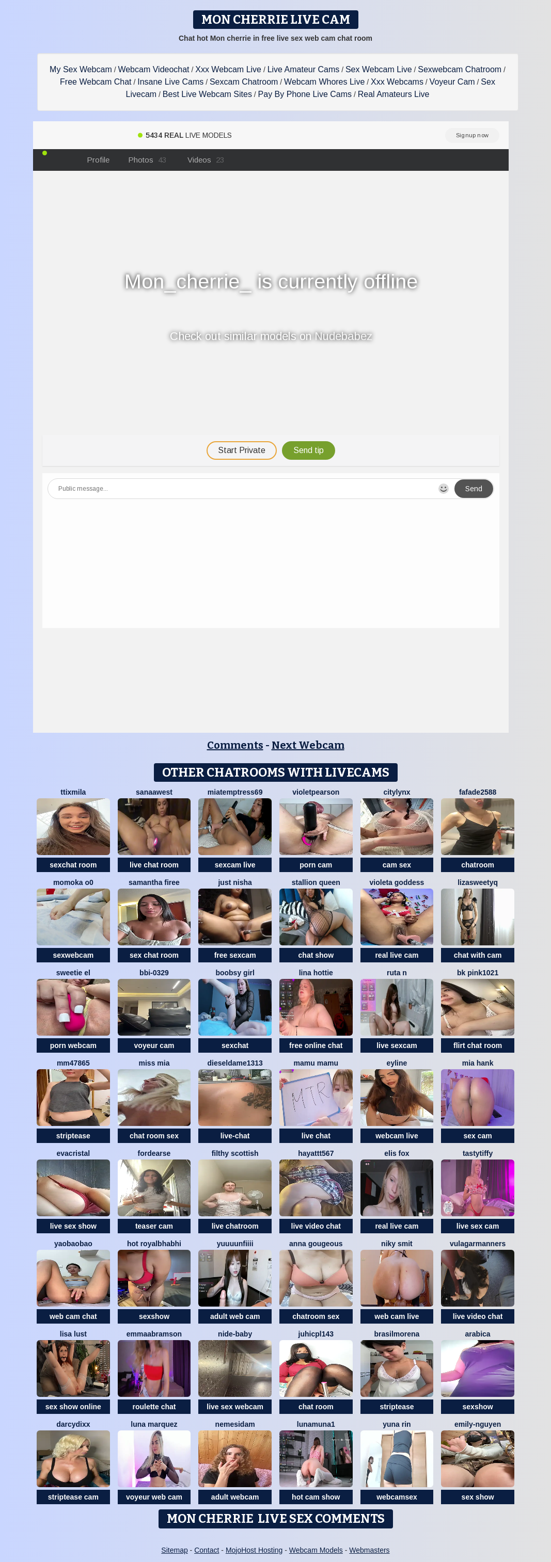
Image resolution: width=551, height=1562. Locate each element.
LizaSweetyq (478, 882)
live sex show (73, 1226)
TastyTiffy (478, 1153)
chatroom (477, 865)
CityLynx (396, 792)
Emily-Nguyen (477, 1424)
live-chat (235, 1136)
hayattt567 (316, 1153)
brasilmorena (396, 1334)
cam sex (397, 865)
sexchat (235, 1045)
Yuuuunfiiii (235, 1243)
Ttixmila (73, 792)
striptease (73, 1136)
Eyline (397, 1063)
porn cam (316, 865)
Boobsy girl (234, 973)
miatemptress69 (235, 792)
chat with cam (478, 955)
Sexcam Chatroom (244, 81)
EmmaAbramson (154, 1334)
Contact (206, 1550)
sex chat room (154, 955)
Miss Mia (154, 1063)
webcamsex (396, 1497)
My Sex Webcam (81, 69)
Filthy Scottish (235, 1153)
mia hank (478, 1063)
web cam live (396, 1316)
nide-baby (235, 1334)
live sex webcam (235, 1407)
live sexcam (396, 1045)
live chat (316, 1136)
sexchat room (73, 865)
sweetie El (73, 973)
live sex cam (477, 1226)
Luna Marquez (154, 1424)
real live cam (396, 955)
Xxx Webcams (397, 81)
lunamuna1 (316, 1424)
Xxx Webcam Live (228, 69)
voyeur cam (154, 1045)
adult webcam (235, 1497)
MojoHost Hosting (254, 1550)
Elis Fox (396, 1153)
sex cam (477, 1136)
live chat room (154, 865)
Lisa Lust (73, 1334)
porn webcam (73, 1045)
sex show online (73, 1407)
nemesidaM (235, 1424)
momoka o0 (73, 882)
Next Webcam (308, 745)
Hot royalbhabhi (154, 1243)
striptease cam (73, 1497)
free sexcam (235, 955)
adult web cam (235, 1316)
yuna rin (397, 1424)
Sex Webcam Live (378, 69)
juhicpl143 (316, 1334)
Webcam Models (316, 1550)
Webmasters (369, 1550)
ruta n (397, 973)
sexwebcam (73, 955)
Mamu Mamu (316, 1063)
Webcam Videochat (153, 69)
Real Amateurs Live (394, 94)
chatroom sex (315, 1316)
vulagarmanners (478, 1243)
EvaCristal (73, 1153)
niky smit (397, 1243)
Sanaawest (154, 792)
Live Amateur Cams (303, 69)
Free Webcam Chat (95, 81)
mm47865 (73, 1063)
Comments (235, 745)
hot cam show (316, 1497)
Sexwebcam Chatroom (459, 69)
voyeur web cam (154, 1497)
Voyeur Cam (452, 81)
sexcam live (235, 865)
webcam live (396, 1136)
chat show (316, 955)
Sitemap (174, 1550)
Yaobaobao (73, 1243)
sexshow (154, 1316)
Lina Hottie (316, 973)
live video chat (316, 1226)
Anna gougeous (315, 1243)
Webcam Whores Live (324, 81)
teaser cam (154, 1226)
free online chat (315, 1045)
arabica (478, 1334)
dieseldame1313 (234, 1063)
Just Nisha (234, 882)
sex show (478, 1497)
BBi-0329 (154, 973)
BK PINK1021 (477, 973)
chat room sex (154, 1136)
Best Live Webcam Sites (207, 94)
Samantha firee (154, 882)
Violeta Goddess (397, 882)
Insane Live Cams (170, 81)
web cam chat (73, 1316)
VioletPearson (315, 792)
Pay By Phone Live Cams (305, 94)
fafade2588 (477, 792)
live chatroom (235, 1226)
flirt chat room (477, 1045)
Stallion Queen (316, 882)
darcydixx (73, 1424)
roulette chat (154, 1407)
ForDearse (154, 1153)
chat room (316, 1407)
